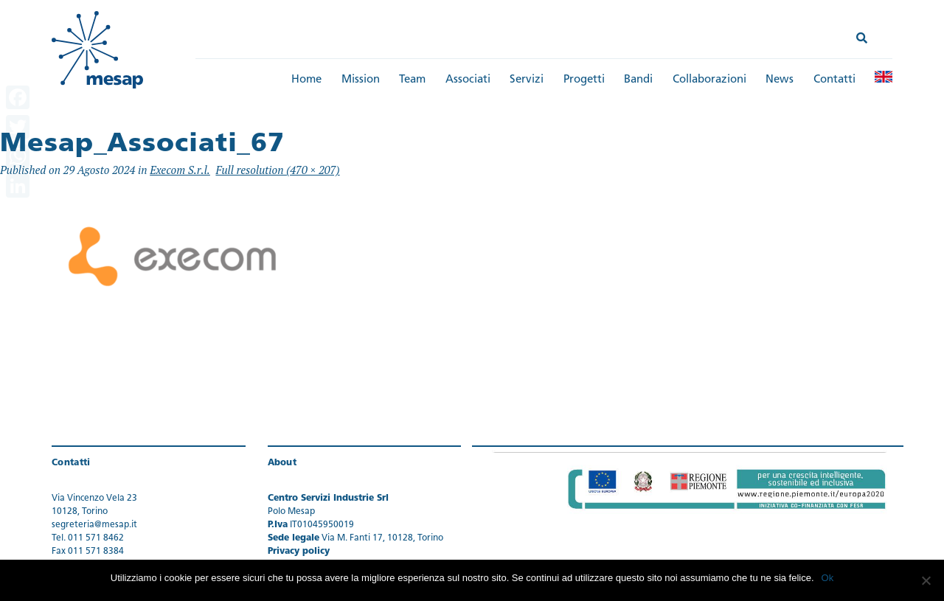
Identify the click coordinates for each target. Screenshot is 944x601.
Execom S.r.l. (180, 169)
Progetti (584, 80)
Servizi (527, 80)
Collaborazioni (709, 80)
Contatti (834, 80)
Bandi (638, 80)
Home (306, 80)
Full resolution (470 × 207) (277, 169)
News (780, 80)
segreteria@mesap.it (94, 525)
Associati (467, 80)
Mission (360, 80)
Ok (828, 577)
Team (412, 80)
